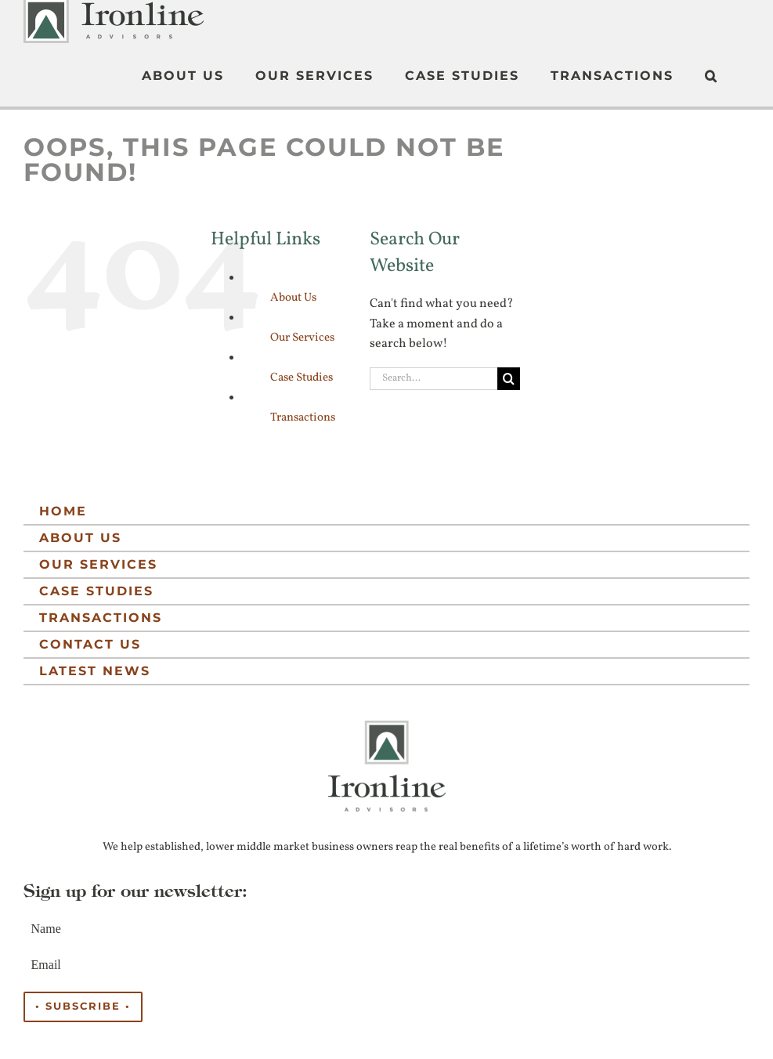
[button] (711, 76)
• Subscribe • (83, 1006)
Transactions (302, 418)
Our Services (302, 338)
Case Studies (301, 378)
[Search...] (433, 378)
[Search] (508, 378)
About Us (293, 298)
